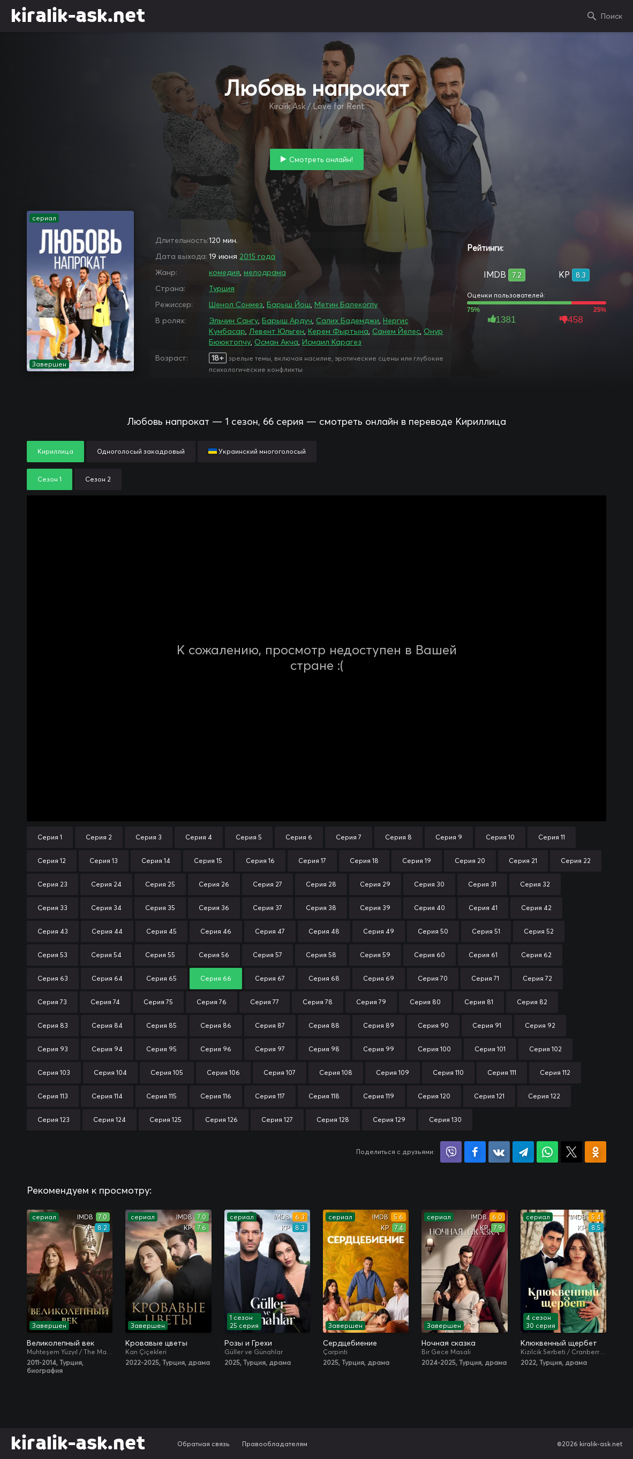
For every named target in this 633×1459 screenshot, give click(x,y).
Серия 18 (364, 861)
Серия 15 (208, 861)
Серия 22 (576, 861)
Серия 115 (161, 1096)
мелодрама (265, 272)
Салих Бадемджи (347, 320)
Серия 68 (324, 978)
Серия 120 (434, 1096)
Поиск (611, 16)
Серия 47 (270, 931)
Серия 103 (53, 1072)
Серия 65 (161, 978)
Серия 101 (490, 1049)
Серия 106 (223, 1072)
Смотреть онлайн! (321, 159)
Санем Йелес (396, 331)
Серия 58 (321, 955)
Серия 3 (148, 837)
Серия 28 (321, 884)
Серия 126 (221, 1120)
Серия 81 (478, 1002)
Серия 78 (318, 1002)
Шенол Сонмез (236, 304)
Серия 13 (103, 861)
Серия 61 (483, 955)
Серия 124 (109, 1120)
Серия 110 (448, 1072)
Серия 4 (198, 837)
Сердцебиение (350, 1343)
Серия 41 (483, 908)
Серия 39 (375, 908)
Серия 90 (433, 1025)
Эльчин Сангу (233, 320)
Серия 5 (249, 837)
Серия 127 (277, 1120)
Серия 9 (448, 837)
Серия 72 (537, 978)
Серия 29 (375, 884)
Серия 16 (260, 861)
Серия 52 (539, 931)
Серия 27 (267, 884)
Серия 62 (536, 955)
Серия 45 (161, 931)
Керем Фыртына (338, 331)
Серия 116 (215, 1096)
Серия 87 (270, 1025)
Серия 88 (324, 1025)
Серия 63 (52, 978)
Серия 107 (279, 1072)
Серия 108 (335, 1072)
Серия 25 (160, 884)
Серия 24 (106, 884)
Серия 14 (155, 861)
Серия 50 (433, 931)
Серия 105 (166, 1072)
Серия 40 (429, 908)
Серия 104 (110, 1072)
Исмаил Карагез (331, 342)
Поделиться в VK (499, 1152)
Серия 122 (544, 1096)
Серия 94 (107, 1049)
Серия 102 (545, 1049)
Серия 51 (486, 931)
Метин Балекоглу (346, 304)
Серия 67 (270, 978)
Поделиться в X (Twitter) (571, 1152)
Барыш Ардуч (287, 320)
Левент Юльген (276, 331)
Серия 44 (107, 931)
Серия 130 (445, 1120)
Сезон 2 (98, 479)
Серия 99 (378, 1049)
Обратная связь (203, 1444)
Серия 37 (267, 908)
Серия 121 (489, 1096)
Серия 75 (158, 1002)
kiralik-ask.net (78, 16)
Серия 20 (470, 861)
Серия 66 (215, 978)
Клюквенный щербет (559, 1343)
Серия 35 (160, 908)
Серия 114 (107, 1096)
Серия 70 (433, 978)
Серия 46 (215, 931)
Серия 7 (348, 837)
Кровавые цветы (156, 1343)
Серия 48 (324, 931)
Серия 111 (501, 1072)
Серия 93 (52, 1049)
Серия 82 (532, 1002)
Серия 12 (51, 861)
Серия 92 (540, 1025)
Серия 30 (429, 884)
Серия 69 (378, 978)
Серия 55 (160, 955)
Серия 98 (324, 1049)
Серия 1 (49, 837)
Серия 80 (425, 1002)
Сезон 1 (49, 479)
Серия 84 (107, 1025)
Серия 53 (52, 955)
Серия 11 (551, 837)
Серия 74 (105, 1002)
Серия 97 (270, 1049)
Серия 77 (264, 1002)
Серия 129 (389, 1120)
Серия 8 (398, 837)
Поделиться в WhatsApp (547, 1152)
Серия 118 (324, 1096)
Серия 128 (332, 1120)
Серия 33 (52, 908)
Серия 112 (555, 1072)
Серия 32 (535, 884)
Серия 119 (378, 1096)
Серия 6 (298, 837)
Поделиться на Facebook (475, 1152)
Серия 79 (371, 1002)
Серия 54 (106, 955)
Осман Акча (276, 342)
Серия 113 (52, 1096)
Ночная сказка (448, 1343)
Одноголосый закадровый (141, 451)
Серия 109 (392, 1072)
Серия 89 (378, 1025)
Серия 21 (523, 861)
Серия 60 (429, 955)
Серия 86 (215, 1025)
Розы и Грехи (248, 1343)
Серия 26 (214, 884)
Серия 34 (106, 908)
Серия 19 (416, 861)
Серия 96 (215, 1049)
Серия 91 (486, 1025)
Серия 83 (52, 1025)
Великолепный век (60, 1343)
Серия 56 (214, 955)
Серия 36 (214, 908)
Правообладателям (274, 1444)
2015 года (257, 256)
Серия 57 (267, 955)
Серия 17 (312, 861)
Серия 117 (270, 1096)
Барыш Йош (289, 304)
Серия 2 (99, 837)
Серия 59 (375, 955)
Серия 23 (52, 884)
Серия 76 (212, 1002)
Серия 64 (107, 978)
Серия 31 (482, 884)
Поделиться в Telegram (523, 1152)
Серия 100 (434, 1049)
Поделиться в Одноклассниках (595, 1152)
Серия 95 (161, 1049)
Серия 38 (321, 908)
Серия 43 (52, 931)
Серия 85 (161, 1025)
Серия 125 (165, 1120)
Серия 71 (485, 978)
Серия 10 (500, 837)
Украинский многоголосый (257, 451)
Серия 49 (378, 931)
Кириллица (55, 451)
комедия (224, 272)
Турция (222, 288)
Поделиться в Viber (451, 1152)
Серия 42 (536, 908)
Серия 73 (52, 1002)
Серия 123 (53, 1120)
